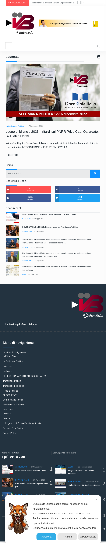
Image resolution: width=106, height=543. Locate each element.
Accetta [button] (46, 536)
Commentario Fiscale (13, 399)
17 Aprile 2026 (39, 247)
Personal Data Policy (13, 428)
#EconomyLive (10, 395)
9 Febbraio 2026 (92, 481)
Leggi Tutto (13, 155)
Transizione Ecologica (13, 386)
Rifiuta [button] (67, 536)
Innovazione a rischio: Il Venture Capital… (31, 470)
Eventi (24, 274)
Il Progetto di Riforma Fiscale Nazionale (22, 423)
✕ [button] (97, 499)
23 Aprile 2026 (39, 231)
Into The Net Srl (13, 453)
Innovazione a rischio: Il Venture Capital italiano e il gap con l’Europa (49, 214)
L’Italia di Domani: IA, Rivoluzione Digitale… (85, 485)
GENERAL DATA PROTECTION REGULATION (25, 376)
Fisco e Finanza (10, 391)
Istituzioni (7, 366)
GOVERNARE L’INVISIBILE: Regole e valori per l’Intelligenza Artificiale (50, 227)
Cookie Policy (9, 433)
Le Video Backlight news (14, 352)
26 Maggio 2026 (38, 219)
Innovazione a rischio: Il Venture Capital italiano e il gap (55, 3)
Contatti (6, 418)
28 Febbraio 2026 (85, 467)
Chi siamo (7, 413)
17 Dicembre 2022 (35, 126)
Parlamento (8, 371)
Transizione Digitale (12, 381)
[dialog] (53, 519)
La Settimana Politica (15, 126)
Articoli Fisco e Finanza (14, 404)
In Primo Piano (27, 231)
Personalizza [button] (88, 536)
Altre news (26, 219)
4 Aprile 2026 (33, 274)
